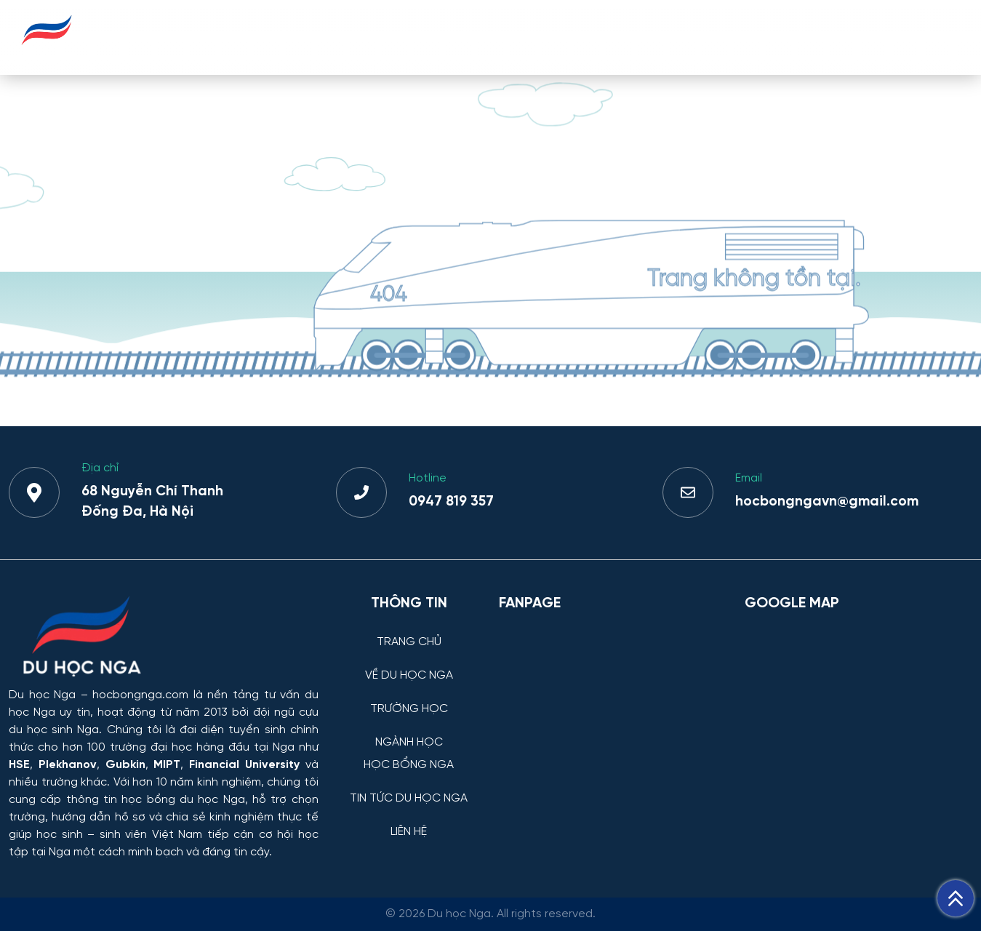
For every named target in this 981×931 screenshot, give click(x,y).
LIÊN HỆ (936, 37)
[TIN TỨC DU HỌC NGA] (409, 787)
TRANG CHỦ (254, 37)
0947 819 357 (451, 502)
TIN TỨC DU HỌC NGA (826, 37)
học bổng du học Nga (182, 800)
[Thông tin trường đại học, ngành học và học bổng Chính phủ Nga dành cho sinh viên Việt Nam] (164, 637)
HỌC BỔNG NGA (690, 37)
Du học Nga (42, 695)
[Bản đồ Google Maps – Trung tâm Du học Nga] (854, 698)
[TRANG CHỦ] (409, 631)
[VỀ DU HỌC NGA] (409, 664)
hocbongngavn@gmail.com (826, 502)
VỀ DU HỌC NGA (362, 37)
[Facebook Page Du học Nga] (612, 698)
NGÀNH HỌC (580, 37)
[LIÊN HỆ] (409, 820)
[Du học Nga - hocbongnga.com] (46, 53)
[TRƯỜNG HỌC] (409, 697)
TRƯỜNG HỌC (476, 37)
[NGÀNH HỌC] (409, 731)
